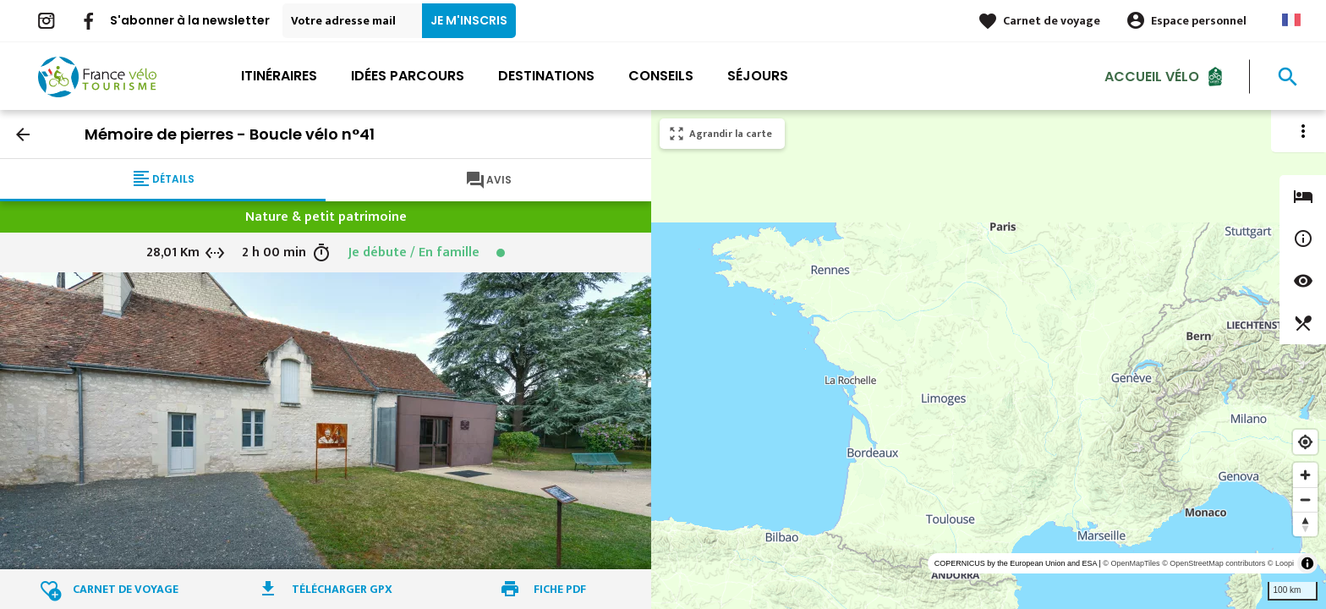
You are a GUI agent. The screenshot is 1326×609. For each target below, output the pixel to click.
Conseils (660, 75)
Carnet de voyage (1051, 20)
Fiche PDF (560, 589)
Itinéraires (279, 75)
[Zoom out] (1305, 499)
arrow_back (23, 134)
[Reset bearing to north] (1305, 524)
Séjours (757, 75)
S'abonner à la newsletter (190, 20)
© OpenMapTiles (1131, 563)
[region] (988, 359)
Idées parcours (407, 75)
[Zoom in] (1305, 475)
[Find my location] (1305, 442)
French (1291, 20)
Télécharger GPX (342, 589)
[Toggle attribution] (1307, 563)
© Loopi (1281, 563)
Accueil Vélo (1151, 75)
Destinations (546, 75)
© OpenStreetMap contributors (1213, 563)
